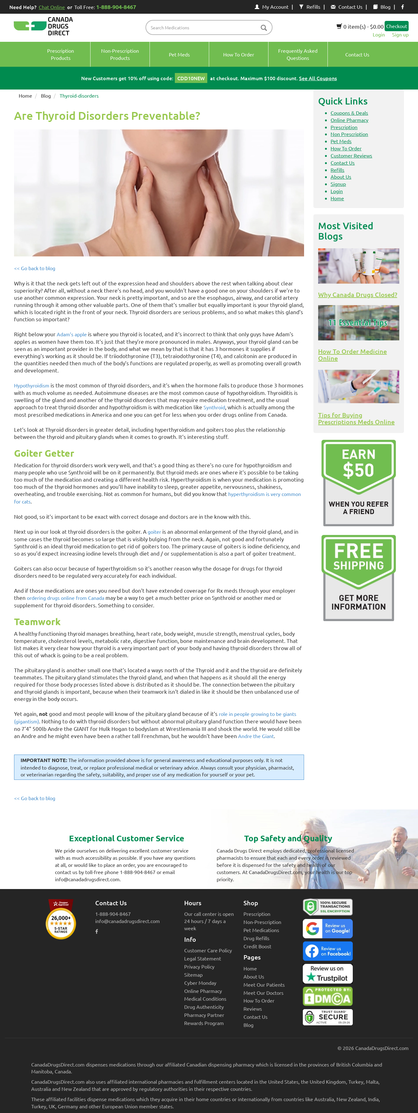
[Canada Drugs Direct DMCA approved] (328, 998)
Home (25, 95)
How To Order (346, 148)
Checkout (396, 26)
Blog (382, 6)
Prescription (344, 127)
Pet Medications (261, 930)
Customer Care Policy (208, 950)
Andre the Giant (256, 736)
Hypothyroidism (31, 385)
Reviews (252, 1008)
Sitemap (193, 974)
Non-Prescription (262, 922)
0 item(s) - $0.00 (360, 26)
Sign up (400, 34)
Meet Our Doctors (263, 992)
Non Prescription (349, 134)
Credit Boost (257, 946)
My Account (271, 6)
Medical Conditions (205, 998)
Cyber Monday (200, 982)
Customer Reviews (351, 155)
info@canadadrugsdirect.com (127, 921)
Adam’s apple (72, 334)
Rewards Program (204, 1023)
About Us (341, 176)
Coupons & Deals (349, 112)
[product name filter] (210, 27)
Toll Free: (106, 6)
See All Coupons (318, 78)
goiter (154, 531)
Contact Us (346, 6)
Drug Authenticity (204, 1007)
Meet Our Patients (264, 984)
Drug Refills (256, 938)
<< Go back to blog (34, 268)
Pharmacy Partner (204, 1015)
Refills (309, 6)
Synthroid (214, 407)
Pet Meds (341, 141)
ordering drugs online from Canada (65, 598)
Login (379, 34)
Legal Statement (202, 958)
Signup (338, 184)
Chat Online (52, 7)
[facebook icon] (402, 6)
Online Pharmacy (349, 120)
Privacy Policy (199, 966)
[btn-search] (264, 28)
